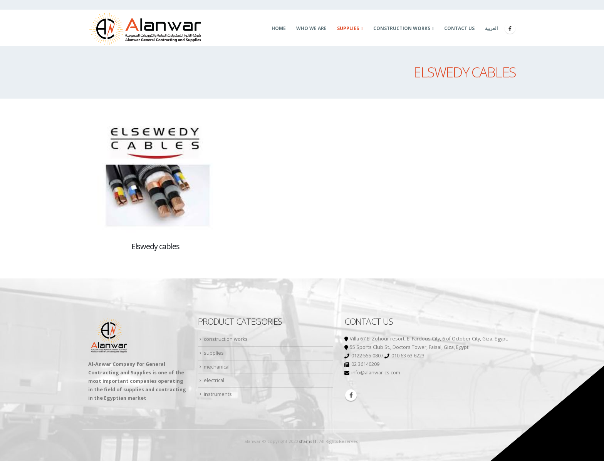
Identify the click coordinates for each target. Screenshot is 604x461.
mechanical (217, 367)
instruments (218, 394)
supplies (348, 28)
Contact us (459, 28)
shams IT (308, 441)
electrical (214, 380)
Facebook (351, 395)
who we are (311, 28)
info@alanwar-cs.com (375, 372)
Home (279, 28)
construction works (401, 28)
